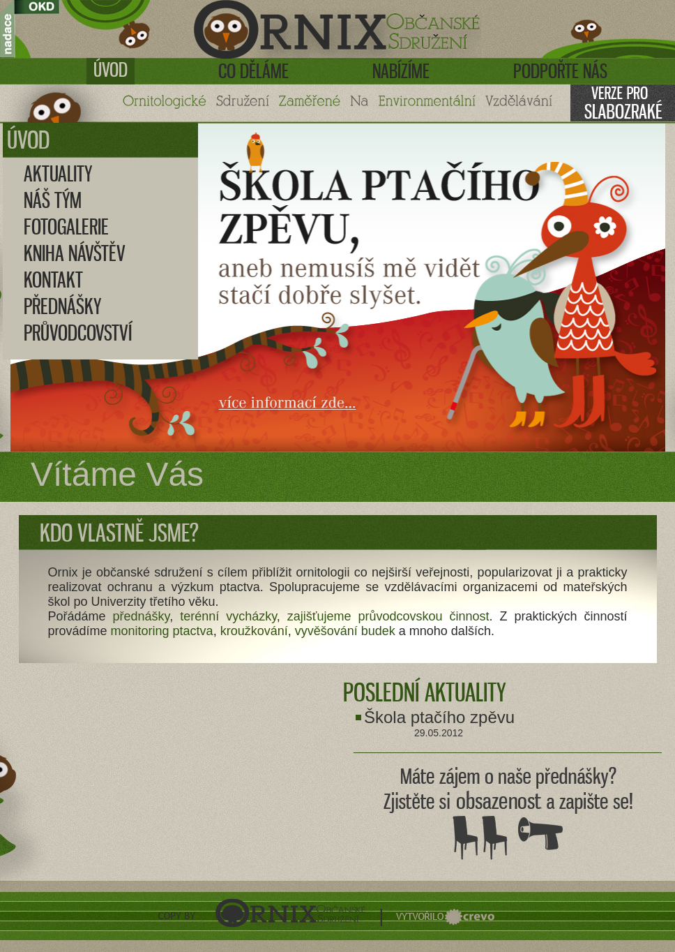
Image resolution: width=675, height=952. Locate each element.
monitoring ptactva (162, 631)
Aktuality (58, 173)
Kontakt (53, 279)
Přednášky (62, 306)
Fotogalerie (66, 226)
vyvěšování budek (345, 631)
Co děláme (253, 71)
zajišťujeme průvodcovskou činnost (388, 616)
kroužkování (254, 631)
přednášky (141, 616)
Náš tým (53, 200)
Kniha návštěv (75, 253)
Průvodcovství (78, 332)
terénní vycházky (228, 616)
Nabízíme (401, 71)
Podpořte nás (560, 71)
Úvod (110, 70)
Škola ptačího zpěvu (439, 717)
